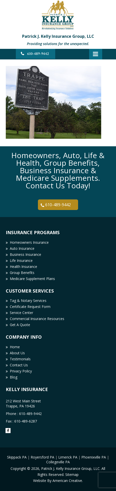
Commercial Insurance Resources (37, 318)
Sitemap (72, 474)
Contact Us (19, 365)
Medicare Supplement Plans (32, 278)
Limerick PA (67, 457)
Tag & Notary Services (28, 300)
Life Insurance (21, 260)
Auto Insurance (22, 248)
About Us (17, 352)
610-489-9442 (38, 53)
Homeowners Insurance (29, 242)
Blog (13, 377)
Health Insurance (23, 266)
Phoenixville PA (93, 457)
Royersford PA (42, 457)
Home (15, 346)
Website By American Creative (57, 480)
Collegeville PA (58, 462)
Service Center (21, 312)
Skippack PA (17, 457)
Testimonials (20, 359)
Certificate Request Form (30, 306)
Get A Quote (20, 324)
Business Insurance (25, 254)
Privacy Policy (21, 371)
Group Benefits (22, 272)
